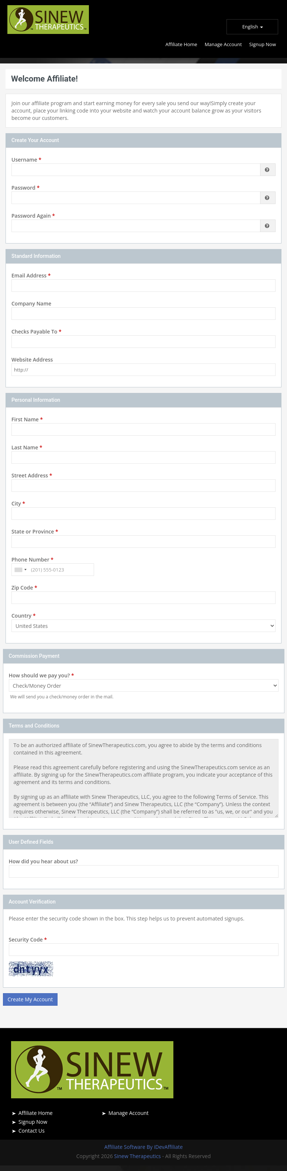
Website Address (32, 359)
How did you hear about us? (43, 861)
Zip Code (24, 587)
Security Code (28, 939)
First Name (27, 419)
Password (25, 187)
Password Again (33, 215)
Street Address (31, 475)
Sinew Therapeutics (138, 1156)
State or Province (34, 531)
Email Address (31, 275)
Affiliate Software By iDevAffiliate (143, 1146)
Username (26, 159)
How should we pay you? (41, 675)
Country (23, 615)
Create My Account (30, 999)
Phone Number (32, 559)
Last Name (26, 447)
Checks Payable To (36, 331)
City (18, 503)
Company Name (31, 303)
